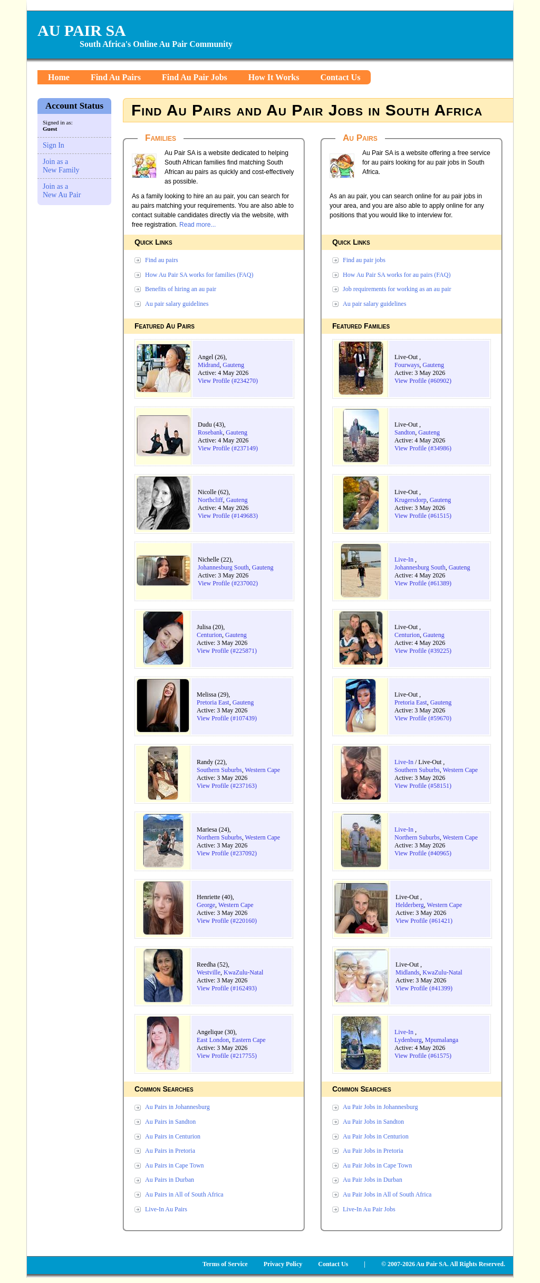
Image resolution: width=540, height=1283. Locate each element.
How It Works (274, 77)
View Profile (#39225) (422, 650)
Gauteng (233, 365)
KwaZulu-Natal (243, 972)
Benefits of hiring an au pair (180, 289)
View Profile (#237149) (228, 448)
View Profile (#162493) (227, 988)
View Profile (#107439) (227, 718)
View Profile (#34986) (422, 448)
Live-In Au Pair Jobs (369, 1209)
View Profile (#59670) (422, 718)
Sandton (404, 432)
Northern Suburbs (219, 837)
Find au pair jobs (364, 260)
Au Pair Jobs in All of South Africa (387, 1194)
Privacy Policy (283, 1264)
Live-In (403, 559)
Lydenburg (408, 1040)
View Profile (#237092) (227, 853)
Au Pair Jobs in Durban (372, 1179)
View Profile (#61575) (422, 1055)
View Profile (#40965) (422, 853)
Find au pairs (161, 260)
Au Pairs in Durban (169, 1179)
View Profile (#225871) (227, 650)
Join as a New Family (61, 166)
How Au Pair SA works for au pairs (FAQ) (396, 274)
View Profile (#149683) (228, 515)
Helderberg (410, 905)
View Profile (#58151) (422, 785)
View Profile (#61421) (424, 920)
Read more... (197, 224)
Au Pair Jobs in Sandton (373, 1121)
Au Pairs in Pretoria (170, 1150)
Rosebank (210, 432)
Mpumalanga (441, 1040)
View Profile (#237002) (228, 583)
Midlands (407, 972)
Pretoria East (213, 702)
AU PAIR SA (81, 30)
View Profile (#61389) (422, 583)
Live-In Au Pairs (166, 1209)
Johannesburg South (223, 567)
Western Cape (262, 770)
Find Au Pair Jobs (194, 77)
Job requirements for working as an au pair (397, 289)
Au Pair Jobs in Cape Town (377, 1165)
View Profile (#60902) (422, 380)
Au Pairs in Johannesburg (177, 1107)
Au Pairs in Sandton (170, 1121)
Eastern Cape (249, 1040)
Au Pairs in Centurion (172, 1136)
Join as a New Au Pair (62, 190)
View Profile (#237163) (227, 785)
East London (213, 1040)
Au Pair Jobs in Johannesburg (380, 1107)
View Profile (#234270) (228, 380)
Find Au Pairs (116, 77)
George (206, 905)
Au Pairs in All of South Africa (184, 1194)
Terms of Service (225, 1264)
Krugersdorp (410, 500)
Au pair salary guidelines (176, 303)
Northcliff (210, 500)
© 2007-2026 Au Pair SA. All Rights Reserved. (443, 1264)
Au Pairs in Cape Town (174, 1165)
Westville (208, 972)
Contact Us (340, 77)
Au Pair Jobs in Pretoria (373, 1150)
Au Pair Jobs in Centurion (376, 1136)
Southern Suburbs (219, 770)
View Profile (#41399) (424, 988)
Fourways (406, 365)
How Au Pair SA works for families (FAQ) (199, 274)
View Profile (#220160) (227, 920)
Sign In (53, 145)
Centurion (209, 635)
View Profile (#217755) (227, 1055)
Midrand (208, 365)
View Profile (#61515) (422, 515)
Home (59, 77)
